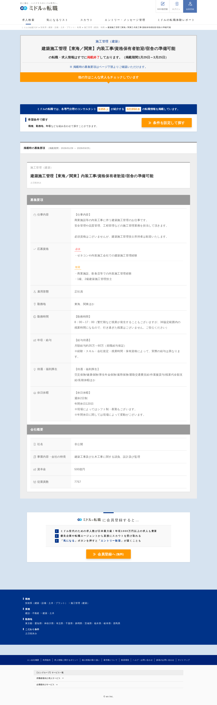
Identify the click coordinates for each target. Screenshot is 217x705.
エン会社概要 (33, 660)
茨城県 (88, 623)
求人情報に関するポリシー (66, 660)
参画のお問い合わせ (165, 660)
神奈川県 (49, 623)
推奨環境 (125, 660)
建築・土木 (48, 613)
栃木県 (97, 623)
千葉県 (69, 623)
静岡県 (78, 623)
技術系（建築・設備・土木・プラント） (46, 603)
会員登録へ (111, 554)
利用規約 (47, 660)
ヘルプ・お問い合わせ (143, 660)
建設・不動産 (32, 613)
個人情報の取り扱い (91, 660)
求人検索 (28, 19)
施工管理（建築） (80, 603)
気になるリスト (57, 19)
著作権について (110, 660)
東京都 (28, 623)
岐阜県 (107, 623)
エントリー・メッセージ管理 (125, 19)
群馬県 (116, 623)
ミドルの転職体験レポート (176, 19)
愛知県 (38, 623)
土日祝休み (31, 633)
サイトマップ (184, 660)
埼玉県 (59, 623)
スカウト (86, 19)
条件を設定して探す (169, 123)
